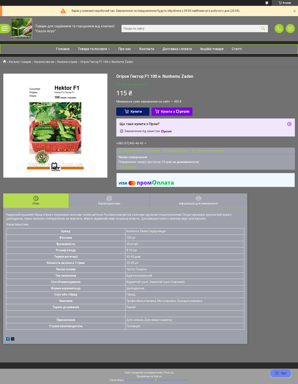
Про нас (124, 49)
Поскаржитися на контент (140, 380)
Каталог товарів (20, 61)
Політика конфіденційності (173, 380)
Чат (280, 373)
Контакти (146, 49)
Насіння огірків (67, 61)
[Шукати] (263, 28)
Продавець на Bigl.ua (149, 376)
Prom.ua (169, 372)
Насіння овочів (44, 61)
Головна (63, 49)
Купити (136, 112)
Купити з (175, 112)
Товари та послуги (92, 49)
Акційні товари (211, 49)
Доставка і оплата (177, 49)
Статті (237, 49)
